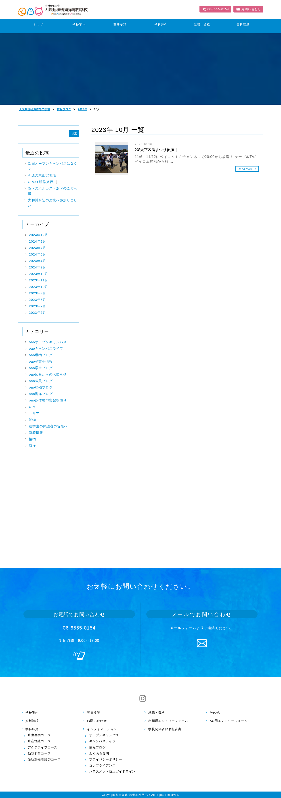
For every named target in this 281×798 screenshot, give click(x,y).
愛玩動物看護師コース (44, 759)
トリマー (36, 413)
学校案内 (32, 712)
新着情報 (36, 432)
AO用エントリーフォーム (229, 721)
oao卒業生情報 (40, 361)
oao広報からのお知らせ (48, 374)
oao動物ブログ (40, 355)
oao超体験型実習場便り (48, 400)
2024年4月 (37, 261)
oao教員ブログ (40, 381)
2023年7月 (37, 306)
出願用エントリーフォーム (168, 721)
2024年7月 (37, 248)
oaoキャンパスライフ (46, 348)
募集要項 (93, 712)
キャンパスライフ (102, 741)
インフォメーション (102, 729)
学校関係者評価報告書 (164, 729)
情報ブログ (97, 747)
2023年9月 (37, 293)
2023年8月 (37, 299)
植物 (32, 439)
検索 (74, 133)
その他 (215, 712)
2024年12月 (38, 235)
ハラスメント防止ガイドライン (112, 771)
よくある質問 (99, 753)
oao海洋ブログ (40, 394)
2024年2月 (37, 267)
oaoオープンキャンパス (48, 342)
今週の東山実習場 (42, 175)
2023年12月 (38, 274)
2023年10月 (38, 287)
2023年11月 (38, 280)
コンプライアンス (102, 765)
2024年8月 (37, 241)
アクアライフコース (42, 747)
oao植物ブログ (40, 387)
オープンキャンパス (104, 735)
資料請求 (32, 721)
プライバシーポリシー (105, 759)
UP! (32, 407)
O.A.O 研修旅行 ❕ (43, 182)
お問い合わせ (97, 721)
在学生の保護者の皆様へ (48, 426)
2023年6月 (37, 312)
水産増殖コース (39, 741)
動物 (32, 420)
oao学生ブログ (40, 368)
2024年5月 (37, 254)
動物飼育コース (39, 753)
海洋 (32, 445)
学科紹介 (32, 729)
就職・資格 (156, 712)
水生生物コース (39, 735)
